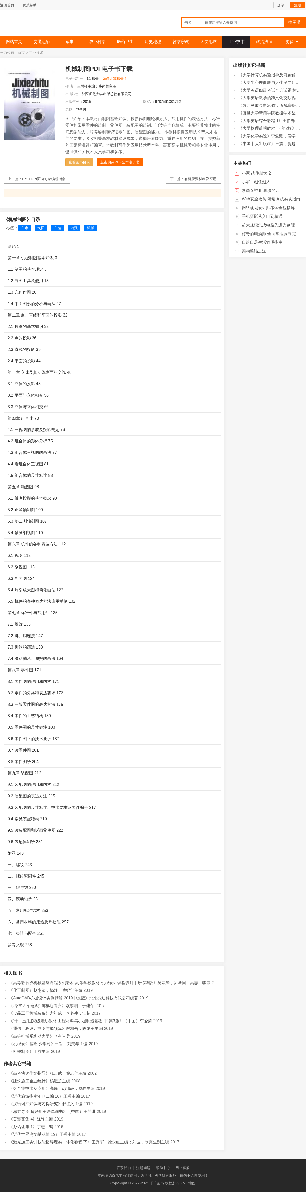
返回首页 (7, 5)
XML (183, 1183)
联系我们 (124, 1168)
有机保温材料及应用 (200, 179)
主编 (57, 228)
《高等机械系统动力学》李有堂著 (39, 1036)
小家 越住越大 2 (256, 173)
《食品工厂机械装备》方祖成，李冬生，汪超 (50, 1013)
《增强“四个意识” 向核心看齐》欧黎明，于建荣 (51, 1005)
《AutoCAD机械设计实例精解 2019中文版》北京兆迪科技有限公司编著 (73, 998)
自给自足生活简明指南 (262, 242)
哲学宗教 (181, 41)
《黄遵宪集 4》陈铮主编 (31, 1119)
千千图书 (38, 24)
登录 (280, 5)
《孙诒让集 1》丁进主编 (31, 1127)
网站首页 (14, 41)
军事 (70, 41)
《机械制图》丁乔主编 (29, 1051)
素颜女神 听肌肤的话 (260, 190)
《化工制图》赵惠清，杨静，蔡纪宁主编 (45, 990)
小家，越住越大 (256, 182)
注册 (297, 5)
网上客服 (182, 1168)
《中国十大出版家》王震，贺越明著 (271, 143)
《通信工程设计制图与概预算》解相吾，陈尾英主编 (56, 1028)
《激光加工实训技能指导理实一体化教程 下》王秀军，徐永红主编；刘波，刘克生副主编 (89, 1142)
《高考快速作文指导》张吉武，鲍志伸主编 (47, 1073)
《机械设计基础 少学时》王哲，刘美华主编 (48, 1044)
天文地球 (208, 41)
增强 (74, 228)
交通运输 (42, 41)
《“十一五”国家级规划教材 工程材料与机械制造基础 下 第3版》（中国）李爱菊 (80, 1021)
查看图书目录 (79, 162)
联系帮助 (29, 5)
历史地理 (153, 41)
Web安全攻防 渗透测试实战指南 (271, 199)
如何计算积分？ (114, 79)
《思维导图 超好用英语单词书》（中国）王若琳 (52, 1111)
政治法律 (264, 41)
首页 (21, 53)
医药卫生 (125, 41)
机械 (90, 228)
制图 (41, 228)
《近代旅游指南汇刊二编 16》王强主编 (44, 1096)
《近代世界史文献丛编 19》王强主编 (42, 1134)
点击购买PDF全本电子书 (119, 162)
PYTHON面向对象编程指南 (44, 179)
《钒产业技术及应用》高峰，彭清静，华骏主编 (52, 1088)
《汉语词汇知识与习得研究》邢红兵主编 (45, 1104)
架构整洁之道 (254, 251)
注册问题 (143, 1168)
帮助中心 (163, 1168)
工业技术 (236, 41)
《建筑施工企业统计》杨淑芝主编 (39, 1081)
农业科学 (97, 41)
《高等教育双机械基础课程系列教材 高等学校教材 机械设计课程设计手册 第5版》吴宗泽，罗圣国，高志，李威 (109, 983)
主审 (24, 228)
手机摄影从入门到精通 (262, 216)
